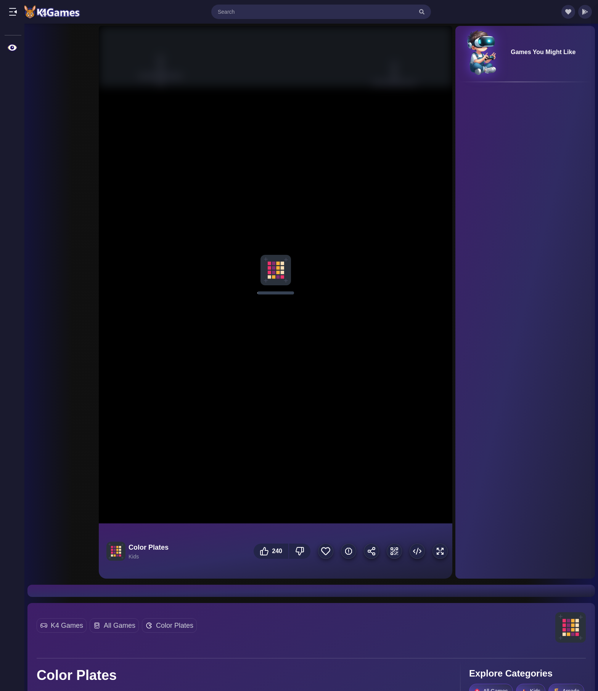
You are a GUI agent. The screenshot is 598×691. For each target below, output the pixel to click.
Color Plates (174, 625)
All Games (119, 625)
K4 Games (67, 625)
